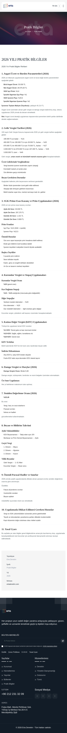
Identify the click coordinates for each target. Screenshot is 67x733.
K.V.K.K (24, 652)
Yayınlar (7, 675)
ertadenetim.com (13, 584)
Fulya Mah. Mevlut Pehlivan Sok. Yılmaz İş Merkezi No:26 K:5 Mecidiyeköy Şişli (16, 710)
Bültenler (7, 679)
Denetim (40, 667)
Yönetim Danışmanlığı (46, 671)
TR (53, 6)
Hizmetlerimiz (9, 671)
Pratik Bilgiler (9, 684)
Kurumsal (8, 667)
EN (56, 6)
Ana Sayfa (28, 31)
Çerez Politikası (14, 652)
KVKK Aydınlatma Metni (50, 646)
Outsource (41, 675)
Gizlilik (4, 652)
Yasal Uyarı (33, 652)
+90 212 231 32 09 (13, 694)
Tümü (39, 679)
